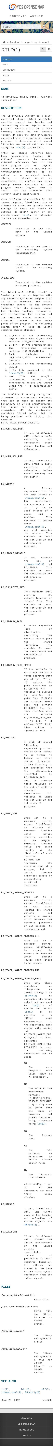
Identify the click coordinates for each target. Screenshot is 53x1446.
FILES (6, 75)
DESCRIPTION (9, 70)
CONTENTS (18, 16)
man (27, 42)
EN (42, 49)
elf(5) (46, 1389)
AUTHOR (36, 16)
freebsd (15, 42)
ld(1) (25, 214)
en (36, 42)
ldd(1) (36, 1005)
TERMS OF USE (26, 1430)
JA (49, 49)
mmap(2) (21, 147)
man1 (45, 42)
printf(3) (31, 995)
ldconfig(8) (17, 373)
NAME (5, 64)
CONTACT (26, 1435)
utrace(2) (31, 1224)
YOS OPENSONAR (26, 1424)
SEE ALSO (7, 80)
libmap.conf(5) (34, 497)
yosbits (26, 1418)
